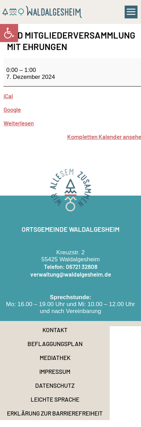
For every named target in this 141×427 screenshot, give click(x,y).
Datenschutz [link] (55, 385)
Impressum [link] (54, 371)
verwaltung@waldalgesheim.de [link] (70, 274)
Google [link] (12, 109)
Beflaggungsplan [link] (55, 343)
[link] (9, 33)
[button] (131, 12)
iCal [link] (8, 95)
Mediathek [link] (55, 357)
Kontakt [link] (55, 329)
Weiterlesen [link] (18, 123)
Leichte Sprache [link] (55, 399)
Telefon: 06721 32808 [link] (70, 266)
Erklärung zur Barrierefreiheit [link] (55, 413)
